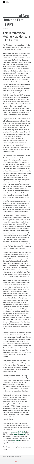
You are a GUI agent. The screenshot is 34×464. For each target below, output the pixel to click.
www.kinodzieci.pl (19, 434)
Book (17, 461)
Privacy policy (18, 456)
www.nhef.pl (16, 441)
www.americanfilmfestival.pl (17, 432)
